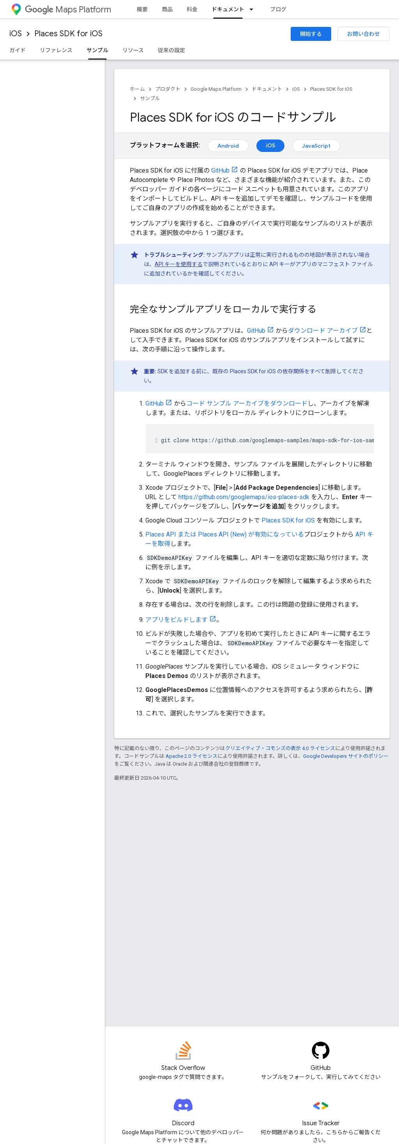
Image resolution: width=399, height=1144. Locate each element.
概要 (142, 9)
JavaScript (316, 145)
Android (228, 145)
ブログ (278, 9)
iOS (15, 34)
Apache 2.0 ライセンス (191, 756)
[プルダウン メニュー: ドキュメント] (253, 9)
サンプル (150, 98)
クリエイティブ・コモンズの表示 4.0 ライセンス (280, 748)
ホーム (137, 89)
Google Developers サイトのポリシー (345, 756)
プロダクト (167, 89)
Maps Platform (68, 9)
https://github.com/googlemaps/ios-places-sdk (243, 497)
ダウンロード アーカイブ (323, 330)
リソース (133, 50)
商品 (167, 9)
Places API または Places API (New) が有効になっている (224, 534)
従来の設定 (171, 50)
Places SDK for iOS (68, 34)
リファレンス (56, 50)
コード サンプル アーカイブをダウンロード (246, 403)
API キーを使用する (179, 264)
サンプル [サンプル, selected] (97, 50)
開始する (311, 33)
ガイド (17, 50)
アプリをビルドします (176, 619)
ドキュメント (267, 89)
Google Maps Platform (216, 89)
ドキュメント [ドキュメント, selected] (228, 9)
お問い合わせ (363, 33)
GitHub (220, 170)
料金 (192, 9)
